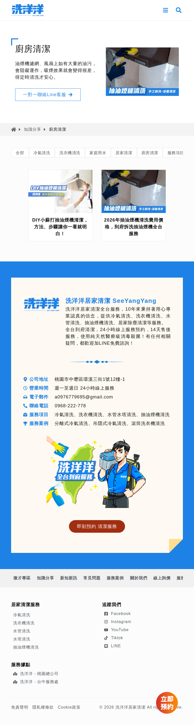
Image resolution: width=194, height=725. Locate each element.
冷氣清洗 (45, 152)
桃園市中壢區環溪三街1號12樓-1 (90, 379)
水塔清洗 (21, 639)
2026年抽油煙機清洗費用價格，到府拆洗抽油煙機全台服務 (133, 227)
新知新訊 (73, 578)
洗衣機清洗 (77, 152)
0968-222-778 (70, 406)
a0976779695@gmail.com (84, 397)
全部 (21, 152)
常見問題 (98, 578)
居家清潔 (138, 152)
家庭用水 (109, 152)
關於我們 (149, 578)
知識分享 (32, 129)
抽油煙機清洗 (26, 648)
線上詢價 (174, 578)
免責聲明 (19, 708)
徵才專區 (22, 578)
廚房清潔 (167, 152)
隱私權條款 (43, 708)
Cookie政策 (69, 708)
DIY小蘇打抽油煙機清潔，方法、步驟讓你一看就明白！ (60, 227)
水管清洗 (21, 631)
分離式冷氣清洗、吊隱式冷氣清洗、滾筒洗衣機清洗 (110, 423)
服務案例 (123, 578)
